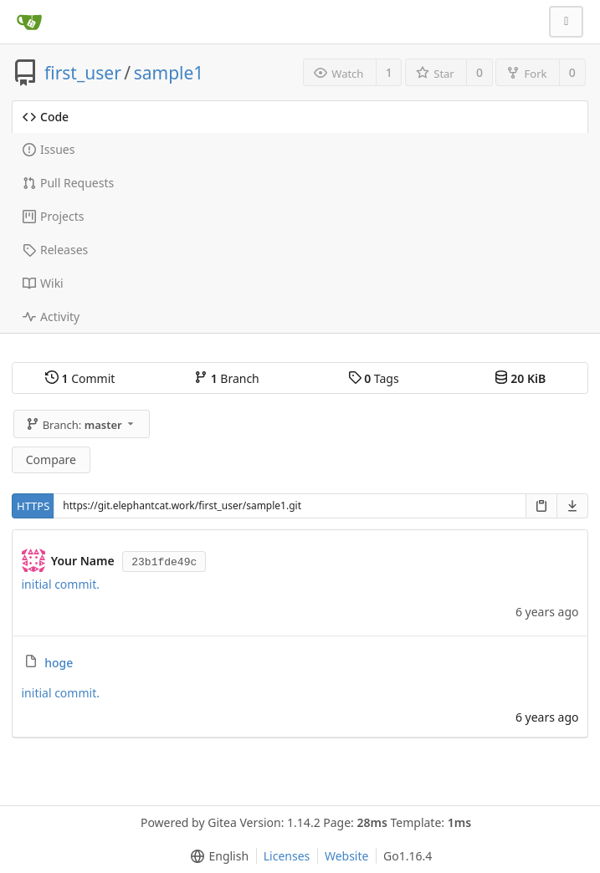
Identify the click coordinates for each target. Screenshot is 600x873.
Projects (53, 216)
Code (46, 117)
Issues (48, 149)
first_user (82, 72)
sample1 (169, 72)
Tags (373, 378)
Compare (51, 459)
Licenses (287, 856)
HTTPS (33, 505)
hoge (58, 663)
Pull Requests (68, 183)
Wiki (43, 283)
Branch (226, 378)
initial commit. (61, 584)
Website (347, 856)
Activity (51, 316)
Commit (80, 378)
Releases (55, 250)
